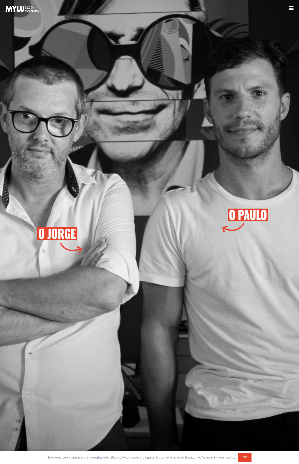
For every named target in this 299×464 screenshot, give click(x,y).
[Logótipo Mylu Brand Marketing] (22, 8)
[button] (291, 8)
